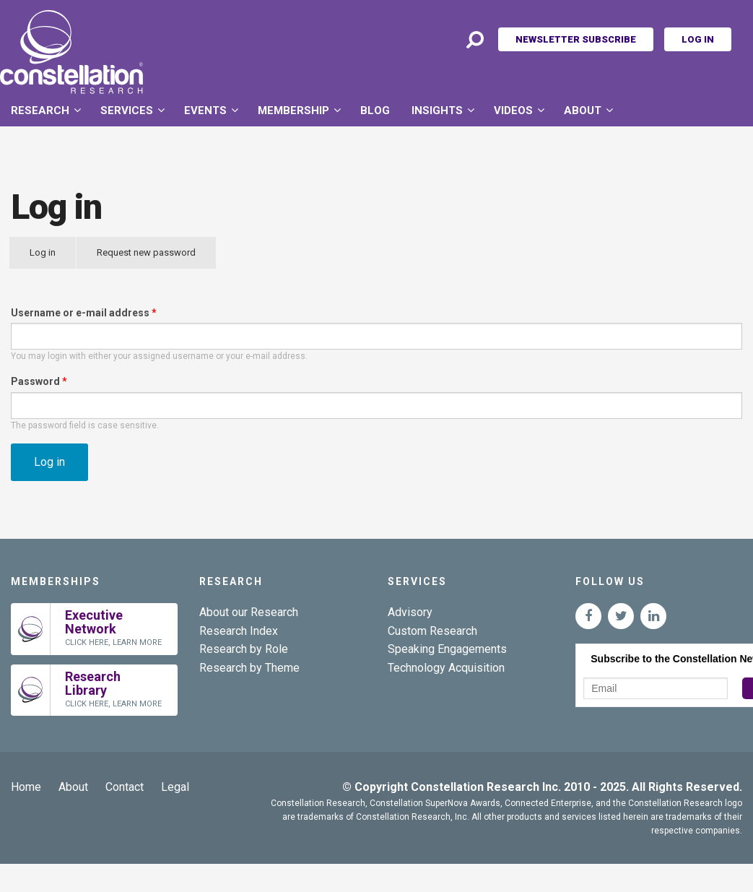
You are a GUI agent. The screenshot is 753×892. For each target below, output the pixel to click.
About (582, 110)
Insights (437, 110)
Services (126, 110)
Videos (513, 110)
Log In (698, 39)
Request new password (146, 252)
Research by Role (243, 649)
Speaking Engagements (447, 649)
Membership (293, 110)
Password (39, 381)
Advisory (410, 612)
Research (40, 110)
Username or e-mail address (84, 313)
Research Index (238, 631)
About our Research (248, 612)
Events (205, 110)
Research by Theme (249, 668)
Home (26, 787)
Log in (53, 258)
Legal (175, 787)
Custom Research (432, 631)
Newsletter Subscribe (575, 39)
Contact (124, 787)
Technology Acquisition (446, 668)
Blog (375, 110)
